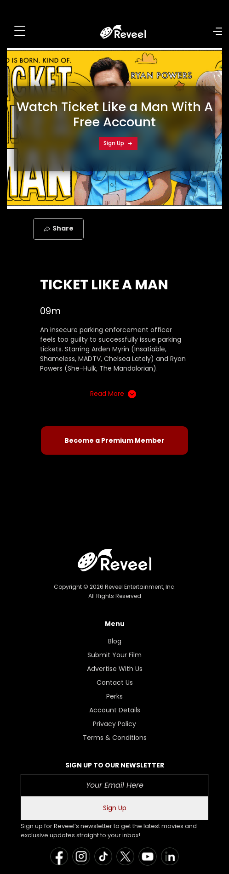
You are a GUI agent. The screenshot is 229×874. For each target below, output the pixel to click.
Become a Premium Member (114, 440)
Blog (114, 641)
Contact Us (115, 682)
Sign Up (118, 143)
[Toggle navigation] (20, 31)
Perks (114, 696)
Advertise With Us (115, 668)
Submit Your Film (114, 655)
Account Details (114, 710)
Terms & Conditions (115, 737)
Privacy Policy (114, 723)
